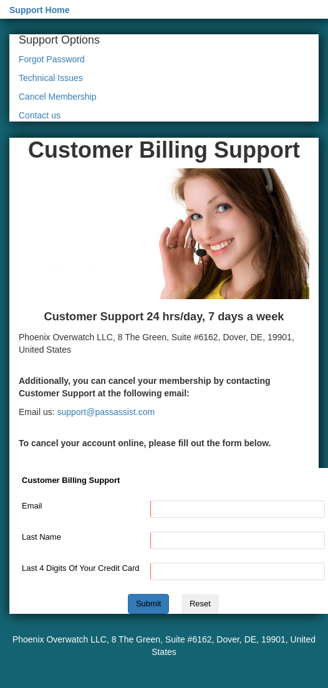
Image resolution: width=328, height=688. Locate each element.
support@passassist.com (106, 412)
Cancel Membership (58, 97)
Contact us (39, 115)
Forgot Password (52, 59)
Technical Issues (51, 78)
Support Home (39, 10)
